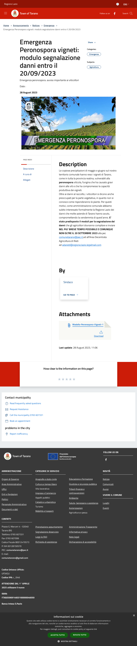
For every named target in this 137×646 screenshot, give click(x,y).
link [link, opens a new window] (95, 629)
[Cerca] (131, 13)
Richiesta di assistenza (46, 542)
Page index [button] (27, 159)
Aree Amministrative (12, 484)
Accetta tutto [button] (58, 635)
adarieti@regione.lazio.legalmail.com (81, 245)
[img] (45, 159)
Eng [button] (126, 4)
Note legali (74, 537)
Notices (36, 25)
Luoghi (106, 503)
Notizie (106, 479)
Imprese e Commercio (45, 493)
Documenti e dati (10, 509)
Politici (5, 499)
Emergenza (49, 25)
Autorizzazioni (76, 508)
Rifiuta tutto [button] (79, 635)
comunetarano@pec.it (71, 237)
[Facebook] (113, 13)
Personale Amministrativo (14, 504)
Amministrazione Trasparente (83, 526)
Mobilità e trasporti (44, 511)
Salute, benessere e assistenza (83, 503)
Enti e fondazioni (10, 494)
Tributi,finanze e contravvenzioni (76, 491)
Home (6, 25)
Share (92, 42)
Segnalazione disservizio (47, 532)
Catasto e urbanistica (45, 502)
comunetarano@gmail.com (15, 558)
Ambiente (73, 498)
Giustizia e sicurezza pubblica (83, 484)
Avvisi (106, 489)
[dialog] (68, 629)
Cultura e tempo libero (46, 484)
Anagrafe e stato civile (46, 479)
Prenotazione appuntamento (49, 526)
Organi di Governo (10, 479)
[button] (68, 641)
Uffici (4, 489)
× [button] (134, 616)
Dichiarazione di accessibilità (82, 542)
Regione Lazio (10, 4)
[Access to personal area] (117, 4)
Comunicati (108, 484)
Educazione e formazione (81, 479)
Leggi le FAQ (41, 537)
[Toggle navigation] (5, 13)
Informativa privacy (78, 532)
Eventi (106, 508)
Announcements (21, 25)
